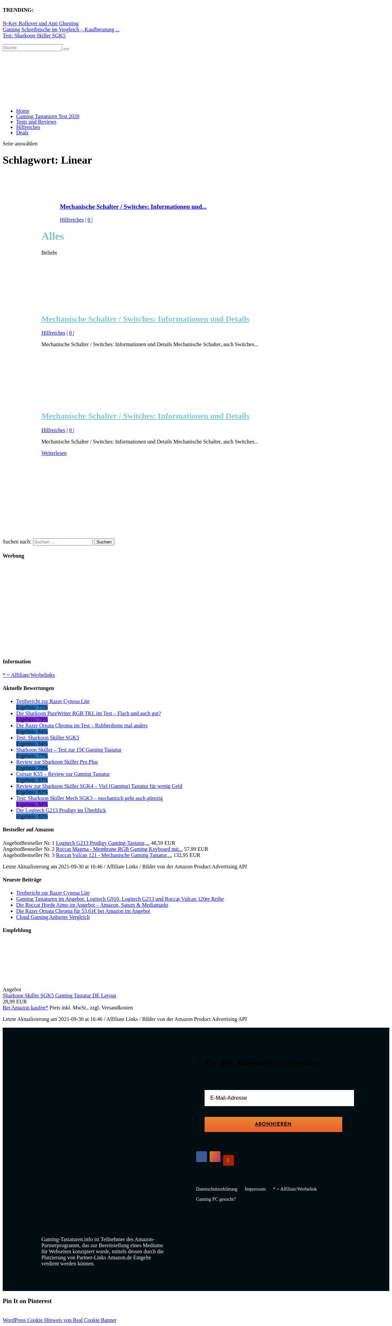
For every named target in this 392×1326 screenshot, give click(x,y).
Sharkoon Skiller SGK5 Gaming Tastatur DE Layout (59, 995)
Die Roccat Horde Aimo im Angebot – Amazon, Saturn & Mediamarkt (92, 905)
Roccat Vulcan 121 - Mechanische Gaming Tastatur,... (114, 855)
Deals (22, 132)
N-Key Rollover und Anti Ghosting (41, 23)
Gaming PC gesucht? (216, 1199)
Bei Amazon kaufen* (25, 1007)
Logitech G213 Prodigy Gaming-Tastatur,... (103, 843)
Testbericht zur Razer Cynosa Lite (53, 701)
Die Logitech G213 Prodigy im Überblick (61, 810)
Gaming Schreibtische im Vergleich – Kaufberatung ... (61, 29)
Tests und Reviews (36, 122)
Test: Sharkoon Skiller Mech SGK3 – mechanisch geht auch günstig (89, 798)
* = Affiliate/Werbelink (295, 1189)
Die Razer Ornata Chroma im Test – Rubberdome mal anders (82, 725)
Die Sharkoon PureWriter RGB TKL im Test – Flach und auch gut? (88, 713)
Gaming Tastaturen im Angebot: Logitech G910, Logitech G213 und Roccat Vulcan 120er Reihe (120, 899)
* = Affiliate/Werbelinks (29, 675)
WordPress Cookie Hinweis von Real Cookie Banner (59, 1320)
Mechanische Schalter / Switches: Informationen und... (133, 206)
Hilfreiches (28, 127)
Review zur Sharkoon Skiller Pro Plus (57, 762)
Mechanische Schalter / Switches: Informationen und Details (145, 318)
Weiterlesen (54, 453)
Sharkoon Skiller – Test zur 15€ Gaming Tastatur (68, 750)
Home (22, 111)
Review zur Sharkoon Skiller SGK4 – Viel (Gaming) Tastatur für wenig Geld (99, 786)
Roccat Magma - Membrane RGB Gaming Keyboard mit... (119, 849)
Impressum (255, 1189)
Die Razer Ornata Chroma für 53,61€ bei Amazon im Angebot (83, 911)
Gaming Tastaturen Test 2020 (47, 116)
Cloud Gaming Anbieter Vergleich (53, 917)
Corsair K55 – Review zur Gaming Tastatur (63, 774)
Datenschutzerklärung (217, 1189)
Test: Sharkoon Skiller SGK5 (34, 35)
